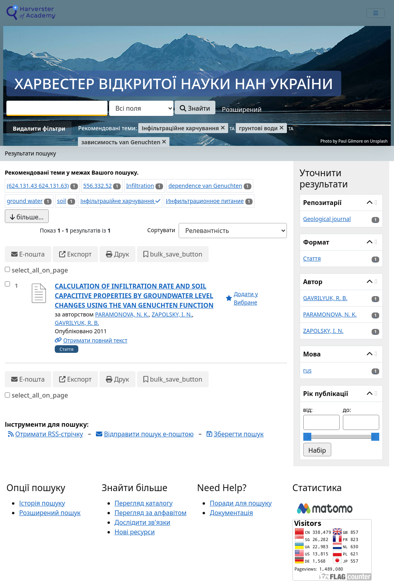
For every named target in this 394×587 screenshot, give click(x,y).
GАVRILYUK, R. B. (77, 322)
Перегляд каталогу (144, 503)
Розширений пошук (50, 512)
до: (347, 410)
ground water (25, 201)
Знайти (195, 108)
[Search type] (141, 108)
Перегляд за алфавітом (151, 512)
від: (308, 410)
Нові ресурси (135, 531)
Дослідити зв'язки (143, 522)
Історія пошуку (42, 503)
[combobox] (56, 108)
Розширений (241, 109)
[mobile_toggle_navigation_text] (375, 13)
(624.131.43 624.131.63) (38, 185)
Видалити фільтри (39, 128)
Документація (231, 512)
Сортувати (161, 230)
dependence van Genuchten (205, 185)
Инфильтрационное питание (205, 201)
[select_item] (7, 284)
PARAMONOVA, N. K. (122, 314)
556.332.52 (97, 185)
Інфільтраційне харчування (120, 201)
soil (61, 201)
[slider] (307, 437)
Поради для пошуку (241, 503)
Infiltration (140, 185)
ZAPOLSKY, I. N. (172, 314)
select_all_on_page (40, 270)
